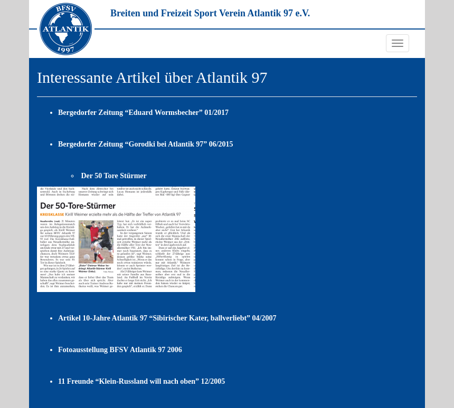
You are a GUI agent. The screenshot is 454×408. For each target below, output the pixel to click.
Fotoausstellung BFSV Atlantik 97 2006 (120, 350)
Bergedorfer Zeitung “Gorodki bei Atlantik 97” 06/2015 (145, 144)
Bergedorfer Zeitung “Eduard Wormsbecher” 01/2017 (143, 112)
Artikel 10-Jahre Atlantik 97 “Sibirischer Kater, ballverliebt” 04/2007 (167, 318)
